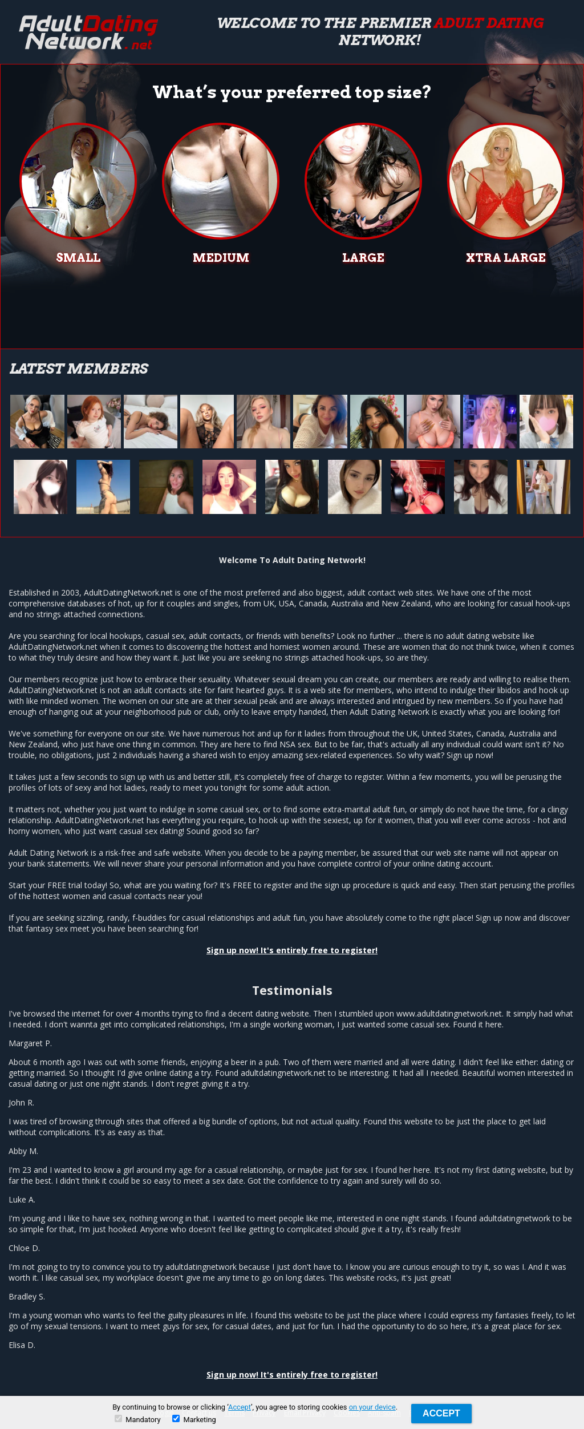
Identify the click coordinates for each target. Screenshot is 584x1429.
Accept (239, 1407)
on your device (372, 1407)
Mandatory (137, 1419)
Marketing (194, 1419)
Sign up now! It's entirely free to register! (292, 950)
